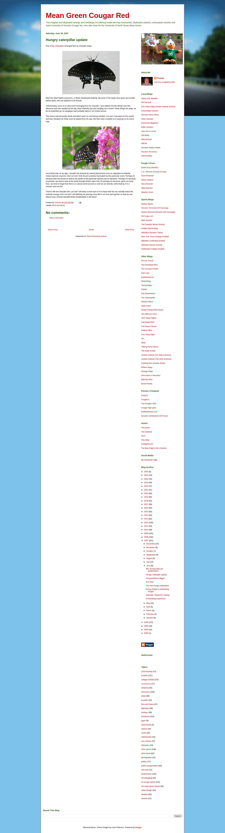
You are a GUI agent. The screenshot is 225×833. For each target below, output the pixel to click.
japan (143, 720)
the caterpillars (58, 46)
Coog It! (144, 395)
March (149, 610)
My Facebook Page (149, 460)
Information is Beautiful (150, 375)
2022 (146, 486)
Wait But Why (146, 379)
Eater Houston (147, 127)
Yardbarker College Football (152, 249)
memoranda (146, 725)
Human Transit (147, 261)
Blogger (138, 827)
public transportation (149, 766)
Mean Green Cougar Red (87, 15)
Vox (142, 338)
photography (146, 757)
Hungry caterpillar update (156, 575)
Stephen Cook (147, 192)
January (150, 618)
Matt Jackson (146, 220)
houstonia (145, 716)
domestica (145, 692)
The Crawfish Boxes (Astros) (153, 224)
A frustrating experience (155, 599)
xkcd (143, 436)
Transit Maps (146, 285)
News (150, 115)
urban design (146, 790)
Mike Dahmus (147, 188)
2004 (146, 629)
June (148, 566)
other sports (146, 749)
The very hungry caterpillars (157, 585)
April (148, 607)
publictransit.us (147, 277)
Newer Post (53, 230)
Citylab (144, 289)
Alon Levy (145, 273)
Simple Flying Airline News (152, 310)
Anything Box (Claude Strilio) (153, 363)
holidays (144, 712)
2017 (146, 504)
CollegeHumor (147, 444)
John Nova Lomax (148, 131)
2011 (146, 526)
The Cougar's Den (148, 403)
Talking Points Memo (149, 347)
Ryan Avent (146, 306)
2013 (146, 519)
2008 (146, 537)
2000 (146, 633)
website (144, 798)
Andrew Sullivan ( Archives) (156, 359)
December (151, 544)
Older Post (129, 230)
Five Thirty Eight (148, 334)
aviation (144, 675)
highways (145, 708)
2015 (146, 512)
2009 (146, 533)
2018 (146, 501)
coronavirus (146, 684)
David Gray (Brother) (149, 167)
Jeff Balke (145, 135)
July (148, 562)
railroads (144, 770)
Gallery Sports (147, 204)
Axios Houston (147, 119)
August (149, 558)
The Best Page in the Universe (153, 448)
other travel (146, 753)
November (151, 547)
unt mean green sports (150, 786)
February (150, 614)
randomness (146, 774)
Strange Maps (147, 371)
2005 (146, 626)
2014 (146, 515)
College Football (155, 236)
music (143, 733)
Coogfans (145, 399)
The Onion (145, 428)
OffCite (144, 143)
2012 (146, 522)
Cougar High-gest (148, 408)
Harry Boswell (147, 184)
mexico (144, 729)
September (151, 555)
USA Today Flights (148, 318)
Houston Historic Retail (150, 147)
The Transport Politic (149, 269)
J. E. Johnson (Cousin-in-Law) (153, 172)
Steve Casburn (147, 180)
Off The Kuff (146, 102)
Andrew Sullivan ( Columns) (156, 355)
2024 (146, 479)
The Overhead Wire (149, 265)
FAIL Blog (145, 440)
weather (144, 794)
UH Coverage (154, 208)
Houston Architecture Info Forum (154, 416)
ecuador (144, 700)
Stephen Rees (147, 302)
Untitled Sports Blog (149, 228)
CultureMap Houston (149, 111)
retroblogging (146, 778)
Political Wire (146, 330)
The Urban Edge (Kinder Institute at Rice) (158, 106)
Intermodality (146, 156)
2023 (146, 482)
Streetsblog (146, 281)
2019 (146, 497)
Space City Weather (149, 98)
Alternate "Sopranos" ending (157, 595)
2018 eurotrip (146, 671)
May (148, 603)
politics (144, 761)
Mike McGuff (146, 139)
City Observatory (148, 293)
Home (91, 230)
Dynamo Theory (152, 232)
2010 (146, 530)
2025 (146, 475)
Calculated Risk (147, 322)
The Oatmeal (146, 432)
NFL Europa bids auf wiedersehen (154, 570)
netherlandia (146, 737)
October (150, 551)
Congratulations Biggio (155, 578)
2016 (146, 508)
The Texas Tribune (149, 326)
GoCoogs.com (147, 216)
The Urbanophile (148, 298)
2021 (146, 490)
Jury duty (149, 582)
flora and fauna (58, 205)
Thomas (160, 78)
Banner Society (151, 245)
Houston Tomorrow (149, 152)
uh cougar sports (148, 782)
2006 (146, 622)
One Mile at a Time (149, 314)
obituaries (145, 745)
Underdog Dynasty (153, 241)
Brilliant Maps (146, 367)
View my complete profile (164, 82)
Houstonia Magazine (149, 123)
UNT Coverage (158, 212)
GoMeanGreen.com (149, 412)
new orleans (146, 741)
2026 (146, 472)
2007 (146, 540)
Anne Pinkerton (147, 176)
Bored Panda (146, 384)
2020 (146, 493)
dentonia (144, 688)
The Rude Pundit (148, 351)
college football (147, 679)
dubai (143, 696)
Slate (143, 343)
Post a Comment (56, 218)
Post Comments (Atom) (96, 236)
